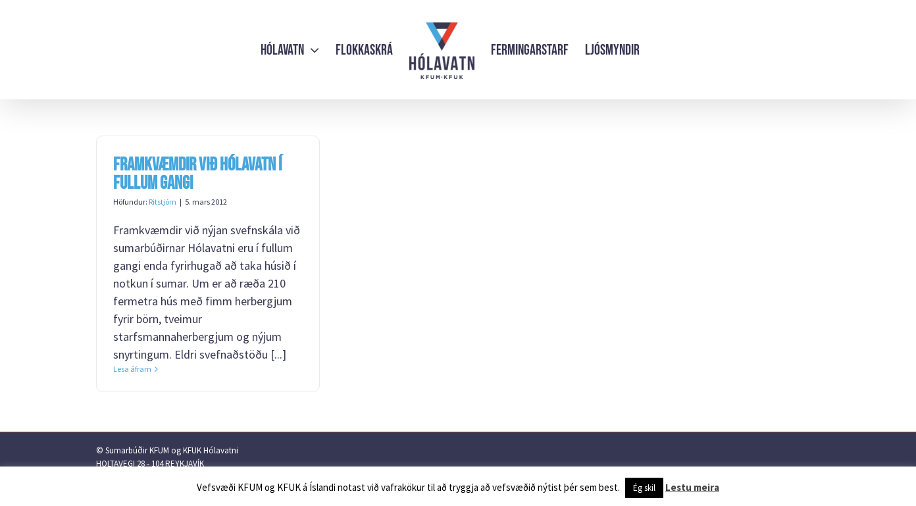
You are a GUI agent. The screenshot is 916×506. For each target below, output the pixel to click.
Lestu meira (692, 487)
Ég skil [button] (644, 487)
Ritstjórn (162, 202)
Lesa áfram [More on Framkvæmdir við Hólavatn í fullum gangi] (132, 369)
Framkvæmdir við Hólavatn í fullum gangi (197, 174)
